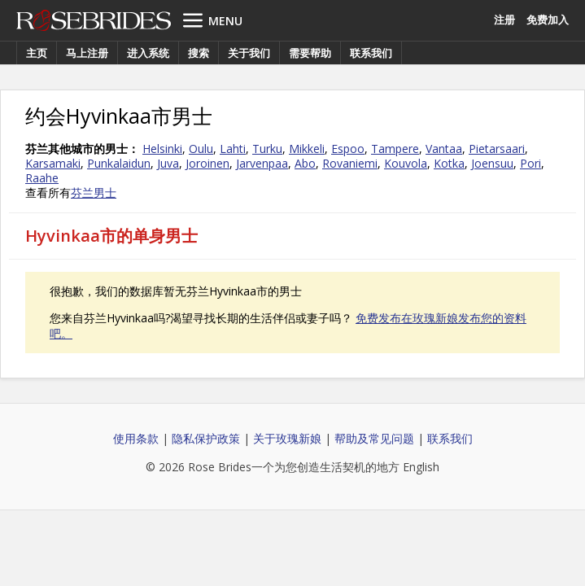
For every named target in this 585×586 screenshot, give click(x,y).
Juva (168, 163)
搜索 (198, 53)
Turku (267, 148)
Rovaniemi (350, 163)
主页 (36, 53)
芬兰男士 (93, 192)
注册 (504, 19)
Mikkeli (307, 148)
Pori (530, 163)
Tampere (395, 148)
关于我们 (249, 53)
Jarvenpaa (262, 163)
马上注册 (87, 53)
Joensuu (492, 163)
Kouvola (405, 163)
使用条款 (136, 438)
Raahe (42, 178)
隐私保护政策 (206, 438)
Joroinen (207, 163)
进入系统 (148, 53)
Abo (305, 163)
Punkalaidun (119, 163)
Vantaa (444, 148)
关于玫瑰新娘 (287, 438)
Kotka (449, 163)
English (421, 466)
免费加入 (547, 19)
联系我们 (371, 53)
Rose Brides (93, 20)
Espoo (348, 148)
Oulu (201, 148)
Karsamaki (53, 163)
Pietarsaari (497, 148)
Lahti (233, 148)
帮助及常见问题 (374, 438)
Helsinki (162, 148)
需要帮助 (310, 53)
